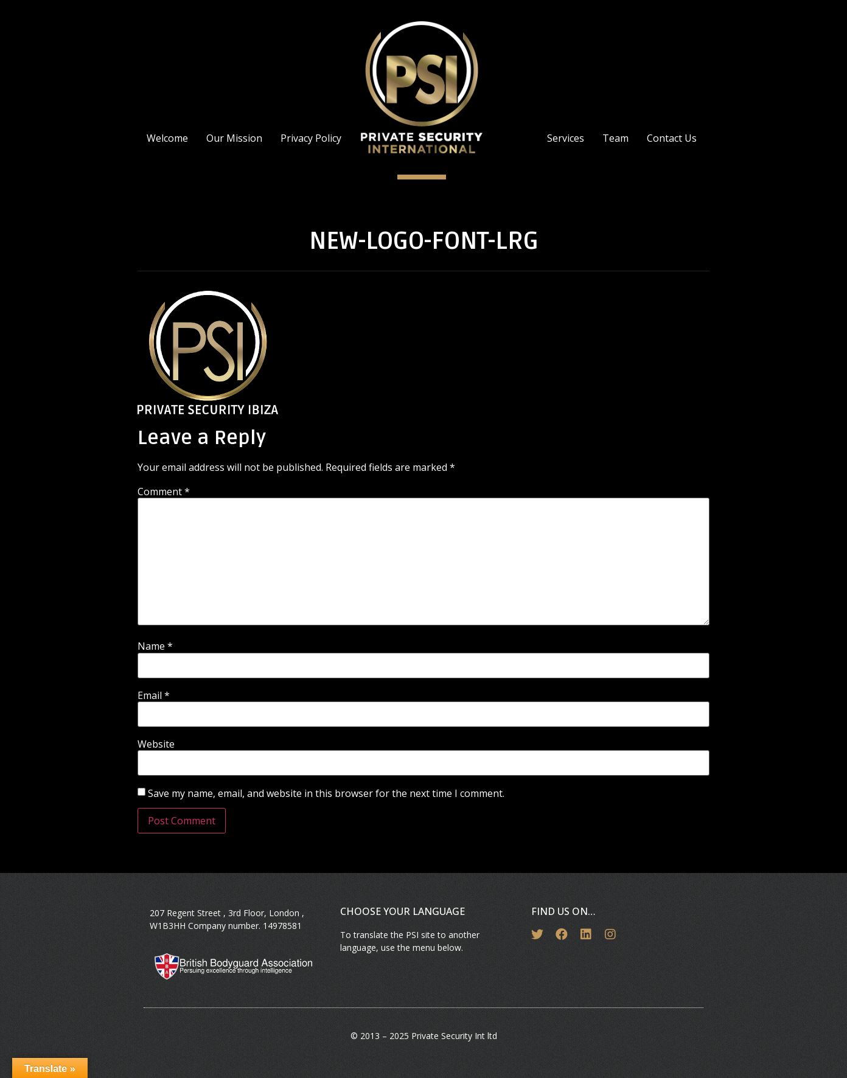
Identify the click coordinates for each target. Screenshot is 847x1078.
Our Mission (234, 138)
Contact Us (672, 138)
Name (155, 646)
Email (154, 695)
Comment (164, 491)
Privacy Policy (311, 138)
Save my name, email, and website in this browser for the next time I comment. (326, 793)
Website (156, 744)
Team (615, 138)
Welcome (167, 138)
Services (565, 138)
